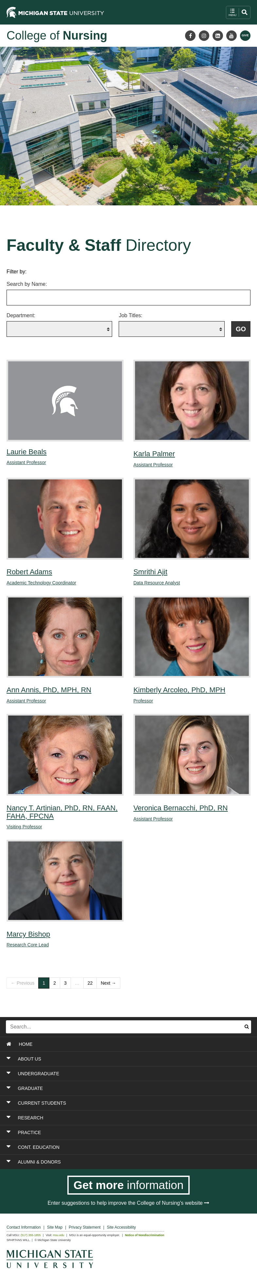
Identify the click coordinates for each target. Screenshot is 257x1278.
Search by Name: (27, 284)
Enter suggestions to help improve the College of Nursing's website (129, 1203)
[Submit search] (247, 1027)
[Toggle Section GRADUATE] (107, 1088)
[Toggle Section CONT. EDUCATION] (107, 1147)
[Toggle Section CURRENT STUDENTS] (107, 1103)
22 (90, 983)
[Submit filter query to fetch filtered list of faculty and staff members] (240, 329)
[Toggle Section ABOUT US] (107, 1059)
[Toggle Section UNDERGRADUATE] (107, 1073)
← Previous (22, 983)
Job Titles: (130, 316)
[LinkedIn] (218, 35)
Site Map (54, 1227)
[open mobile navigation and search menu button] (238, 12)
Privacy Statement (84, 1227)
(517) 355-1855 (31, 1235)
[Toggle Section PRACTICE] (107, 1132)
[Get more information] (128, 1185)
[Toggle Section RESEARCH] (107, 1118)
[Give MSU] (245, 35)
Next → (108, 983)
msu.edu (58, 1235)
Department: (21, 316)
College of (57, 35)
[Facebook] (190, 35)
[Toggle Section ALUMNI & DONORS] (107, 1162)
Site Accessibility (121, 1227)
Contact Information (24, 1227)
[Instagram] (204, 35)
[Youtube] (231, 35)
